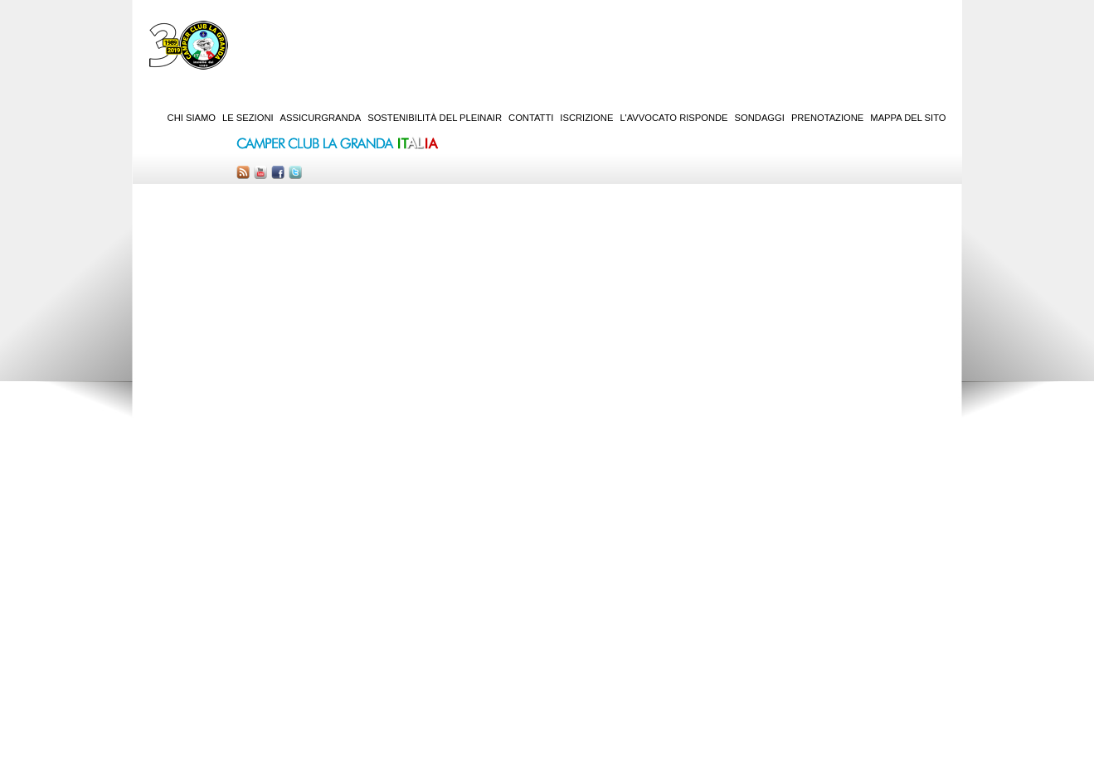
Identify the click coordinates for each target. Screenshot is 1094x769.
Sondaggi (760, 118)
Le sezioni (248, 118)
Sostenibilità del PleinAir (434, 118)
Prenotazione (827, 118)
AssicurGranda (321, 118)
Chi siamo (192, 118)
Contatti (530, 118)
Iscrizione (586, 118)
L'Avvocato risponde (673, 118)
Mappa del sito (908, 118)
